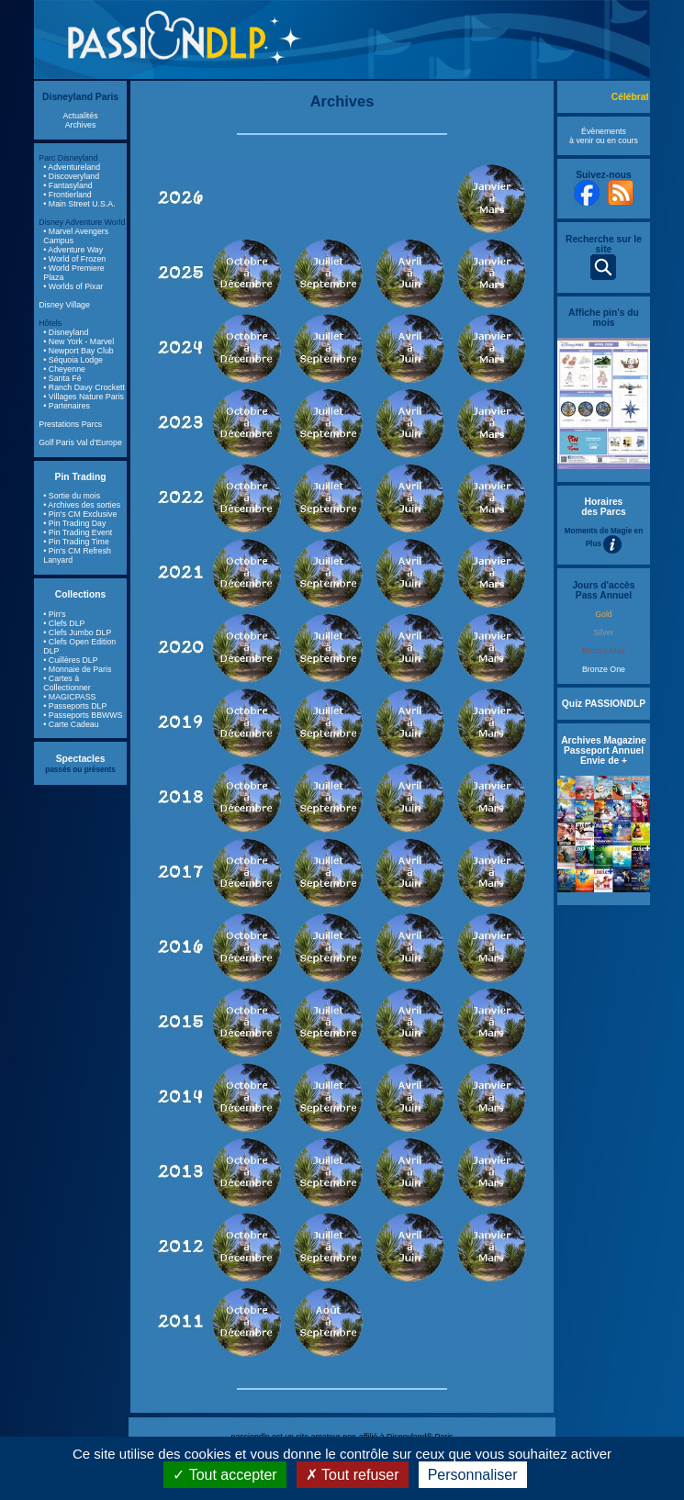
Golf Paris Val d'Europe (80, 442)
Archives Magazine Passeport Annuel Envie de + (603, 750)
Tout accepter (224, 1475)
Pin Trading (81, 477)
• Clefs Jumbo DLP (77, 632)
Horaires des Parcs (603, 507)
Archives (80, 124)
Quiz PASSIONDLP (603, 704)
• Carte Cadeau (70, 724)
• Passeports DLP (75, 706)
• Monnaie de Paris (77, 669)
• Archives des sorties (81, 504)
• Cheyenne (64, 369)
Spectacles (81, 759)
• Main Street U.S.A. (79, 203)
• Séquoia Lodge (73, 359)
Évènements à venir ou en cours (603, 136)
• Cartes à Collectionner (66, 683)
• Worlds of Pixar (73, 286)
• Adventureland (71, 167)
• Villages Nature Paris (83, 396)
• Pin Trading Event (77, 532)
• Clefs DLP (63, 623)
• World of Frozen (74, 258)
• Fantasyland (67, 185)
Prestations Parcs (70, 424)
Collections (80, 594)
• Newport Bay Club (78, 350)
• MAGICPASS (69, 696)
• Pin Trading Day (74, 523)
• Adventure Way (73, 249)
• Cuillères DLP (70, 660)
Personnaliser (473, 1475)
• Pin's (54, 614)
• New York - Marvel (78, 341)
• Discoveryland (71, 176)
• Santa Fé (62, 378)
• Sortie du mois (71, 495)
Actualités (79, 115)
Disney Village (64, 304)
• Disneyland (65, 332)
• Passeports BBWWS (82, 715)
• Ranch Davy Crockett (84, 387)
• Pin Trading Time (76, 541)
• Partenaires (66, 405)
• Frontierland (67, 194)
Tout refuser (352, 1475)
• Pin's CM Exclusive (80, 514)
